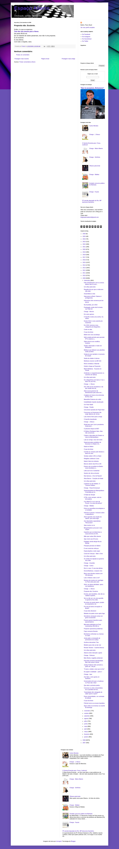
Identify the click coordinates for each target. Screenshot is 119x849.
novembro (87, 710)
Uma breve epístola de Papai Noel (94, 409)
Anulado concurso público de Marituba (81, 813)
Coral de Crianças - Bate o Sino (93, 553)
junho (86, 724)
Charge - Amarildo (89, 563)
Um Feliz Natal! (88, 404)
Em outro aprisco (89, 314)
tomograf (59, 841)
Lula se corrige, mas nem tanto (93, 439)
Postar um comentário (22, 55)
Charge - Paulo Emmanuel (92, 488)
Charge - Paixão (89, 407)
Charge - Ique (88, 674)
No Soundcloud (86, 39)
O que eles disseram (90, 611)
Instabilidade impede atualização (93, 402)
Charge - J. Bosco (94, 134)
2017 (84, 257)
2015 (84, 262)
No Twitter (85, 41)
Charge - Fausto (94, 192)
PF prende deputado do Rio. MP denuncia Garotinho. (78, 831)
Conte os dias (88, 329)
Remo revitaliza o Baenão (91, 363)
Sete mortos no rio (89, 525)
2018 (84, 254)
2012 (84, 270)
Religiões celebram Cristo (91, 458)
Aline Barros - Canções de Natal (93, 478)
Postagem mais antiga (68, 58)
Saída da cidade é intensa (91, 358)
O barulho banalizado (90, 419)
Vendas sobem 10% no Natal (92, 456)
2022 (84, 244)
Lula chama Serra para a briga (93, 416)
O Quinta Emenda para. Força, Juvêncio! (75, 770)
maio (85, 726)
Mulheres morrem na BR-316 (92, 361)
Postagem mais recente (22, 58)
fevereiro (87, 734)
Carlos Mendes (93, 126)
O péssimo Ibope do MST (91, 428)
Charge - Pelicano (89, 655)
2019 (84, 252)
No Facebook (86, 34)
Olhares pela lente (94, 166)
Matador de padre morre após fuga (94, 613)
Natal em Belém (88, 446)
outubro (86, 713)
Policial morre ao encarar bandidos (94, 703)
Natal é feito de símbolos (91, 461)
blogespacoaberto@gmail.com (90, 217)
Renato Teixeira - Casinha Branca (94, 647)
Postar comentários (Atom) (27, 62)
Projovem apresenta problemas (93, 628)
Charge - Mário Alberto (96, 148)
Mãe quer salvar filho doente (92, 536)
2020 (84, 249)
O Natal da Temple (89, 494)
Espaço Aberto (31, 8)
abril (85, 729)
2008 (84, 740)
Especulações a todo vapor (92, 551)
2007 (84, 742)
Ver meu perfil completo (88, 27)
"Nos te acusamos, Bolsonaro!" (92, 88)
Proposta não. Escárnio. (91, 591)
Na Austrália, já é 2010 (90, 304)
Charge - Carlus (88, 565)
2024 (84, 239)
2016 (84, 260)
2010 (84, 275)
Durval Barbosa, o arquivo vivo (93, 571)
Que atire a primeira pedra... (92, 685)
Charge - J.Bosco (89, 422)
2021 (84, 246)
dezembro (87, 280)
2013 (84, 267)
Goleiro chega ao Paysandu (92, 366)
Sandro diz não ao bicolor (91, 473)
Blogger (73, 841)
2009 (84, 278)
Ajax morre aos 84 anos (91, 539)
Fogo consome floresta (91, 631)
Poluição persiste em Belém (92, 545)
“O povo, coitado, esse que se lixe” (94, 669)
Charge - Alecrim (89, 311)
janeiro (86, 737)
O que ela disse (88, 332)
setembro (87, 716)
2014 (84, 265)
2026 (84, 233)
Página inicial (45, 58)
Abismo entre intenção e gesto (93, 653)
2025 (84, 236)
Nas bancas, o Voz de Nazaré (93, 476)
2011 (84, 273)
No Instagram (86, 36)
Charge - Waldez (94, 174)
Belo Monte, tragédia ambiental (93, 658)
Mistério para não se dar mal (92, 645)
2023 (84, 241)
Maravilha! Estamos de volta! (92, 399)
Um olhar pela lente (90, 287)
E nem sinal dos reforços (91, 548)
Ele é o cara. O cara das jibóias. (93, 568)
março (86, 731)
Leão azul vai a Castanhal (91, 470)
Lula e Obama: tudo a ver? (92, 577)
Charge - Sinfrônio (94, 157)
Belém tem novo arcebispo (92, 334)
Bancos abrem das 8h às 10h (92, 464)
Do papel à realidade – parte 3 (93, 671)
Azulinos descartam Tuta (91, 642)
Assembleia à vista (89, 293)
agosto (86, 718)
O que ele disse (88, 449)
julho (85, 721)
